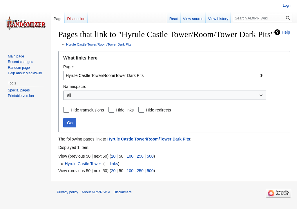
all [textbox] (69, 95)
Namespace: (74, 86)
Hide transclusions (87, 110)
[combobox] (164, 75)
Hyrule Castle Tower (83, 163)
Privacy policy (67, 192)
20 (113, 156)
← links (111, 163)
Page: (68, 66)
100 (130, 156)
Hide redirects (158, 110)
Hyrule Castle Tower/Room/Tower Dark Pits (98, 44)
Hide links (125, 110)
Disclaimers (122, 192)
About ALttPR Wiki (96, 192)
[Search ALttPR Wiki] (262, 18)
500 (150, 156)
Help (286, 32)
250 (140, 156)
